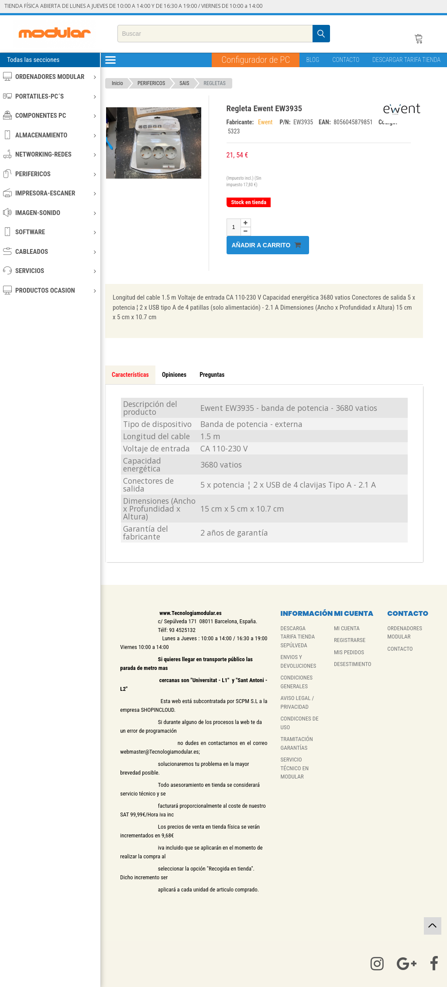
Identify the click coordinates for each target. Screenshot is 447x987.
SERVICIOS (49, 270)
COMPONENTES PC (49, 115)
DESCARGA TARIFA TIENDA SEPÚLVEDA (298, 637)
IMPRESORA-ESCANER (49, 193)
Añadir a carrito (266, 245)
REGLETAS (215, 83)
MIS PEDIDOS (349, 652)
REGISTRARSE (349, 640)
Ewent (266, 122)
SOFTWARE (49, 231)
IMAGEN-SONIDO (49, 212)
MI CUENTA (347, 628)
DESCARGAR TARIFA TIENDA (406, 59)
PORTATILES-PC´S (49, 96)
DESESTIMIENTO (352, 664)
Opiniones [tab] (174, 374)
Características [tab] (130, 374)
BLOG (312, 59)
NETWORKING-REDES (49, 154)
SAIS (184, 83)
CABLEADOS (49, 251)
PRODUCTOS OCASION (49, 290)
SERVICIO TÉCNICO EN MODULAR (295, 768)
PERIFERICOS (49, 173)
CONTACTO (345, 59)
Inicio (117, 83)
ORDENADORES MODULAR (49, 76)
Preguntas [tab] (211, 374)
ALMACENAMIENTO (49, 135)
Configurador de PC (255, 60)
